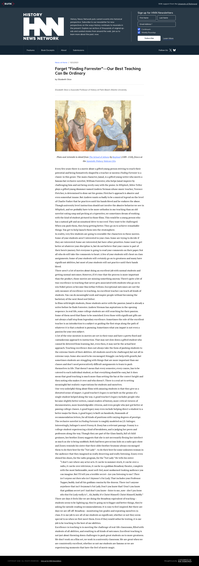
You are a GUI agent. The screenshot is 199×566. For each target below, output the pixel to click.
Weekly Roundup (149, 32)
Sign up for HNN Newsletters (51, 561)
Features (31, 50)
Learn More (168, 38)
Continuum (146, 29)
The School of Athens (99, 156)
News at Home (61, 62)
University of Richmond (187, 4)
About (64, 50)
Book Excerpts (47, 50)
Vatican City (109, 161)
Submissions (78, 50)
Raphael (116, 156)
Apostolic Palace (94, 161)
